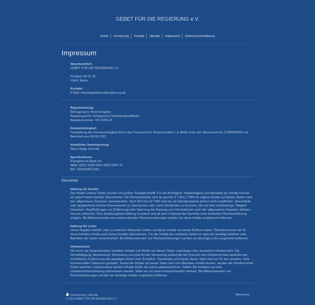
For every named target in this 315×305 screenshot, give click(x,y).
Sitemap (93, 295)
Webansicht (242, 294)
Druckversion (76, 295)
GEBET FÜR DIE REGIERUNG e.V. (157, 19)
